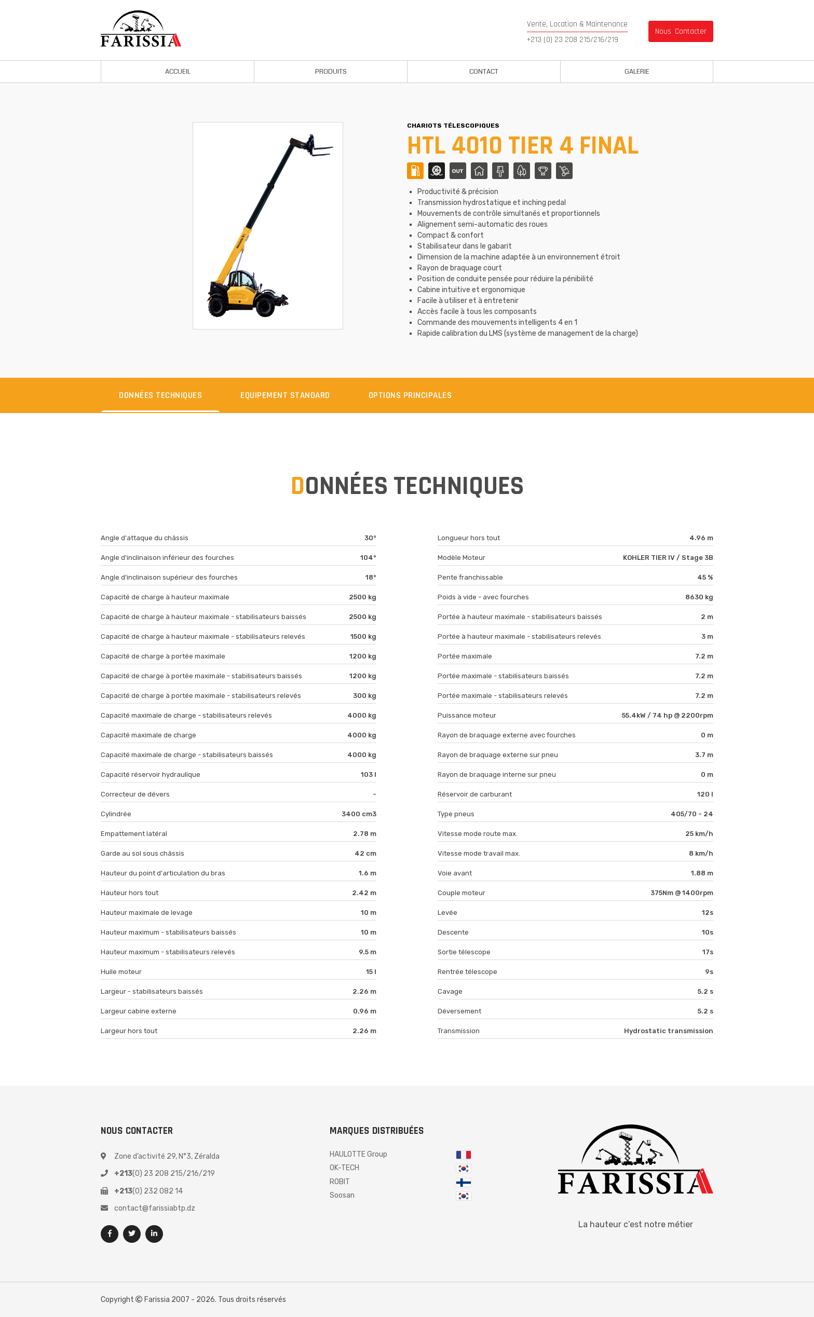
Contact (483, 71)
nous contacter (681, 31)
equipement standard (285, 395)
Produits (331, 71)
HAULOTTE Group (358, 1154)
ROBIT (340, 1181)
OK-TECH (344, 1167)
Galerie (637, 71)
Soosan (342, 1195)
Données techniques (160, 395)
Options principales (410, 395)
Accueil (178, 71)
